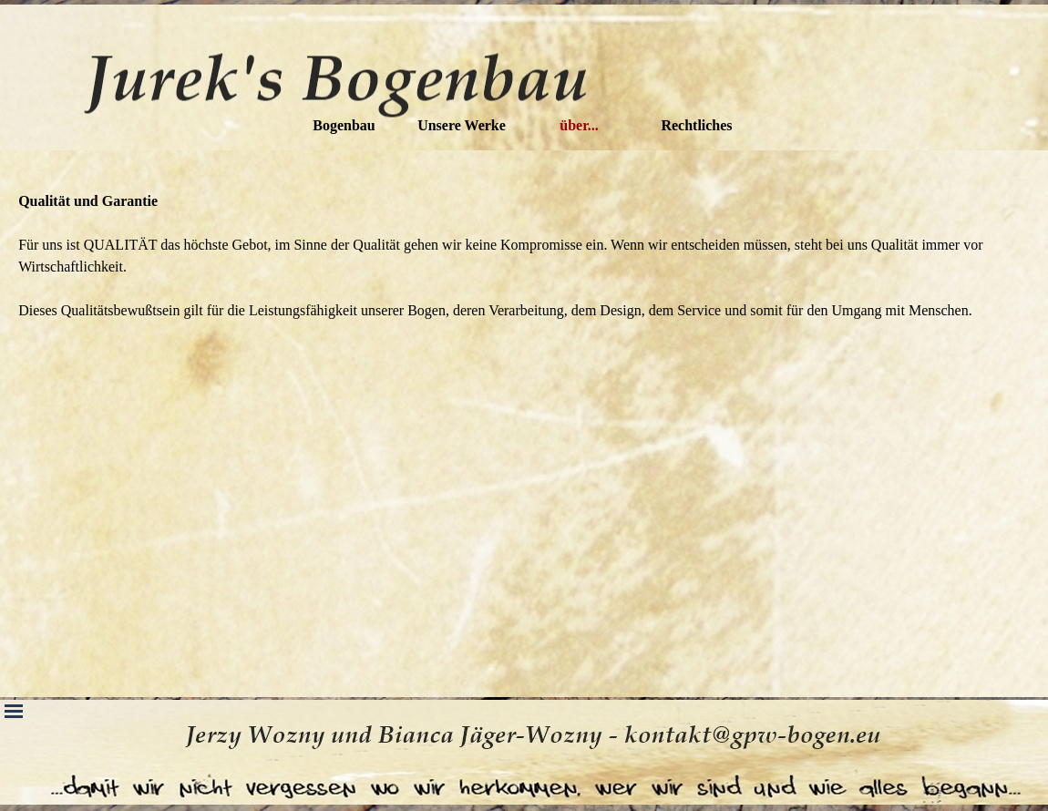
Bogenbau (344, 125)
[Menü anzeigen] (13, 710)
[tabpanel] (524, 256)
